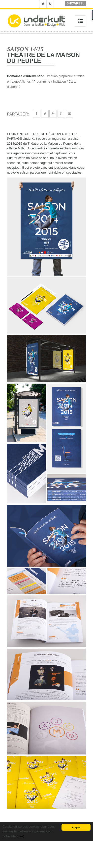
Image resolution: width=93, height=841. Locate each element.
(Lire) (20, 836)
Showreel (75, 3)
